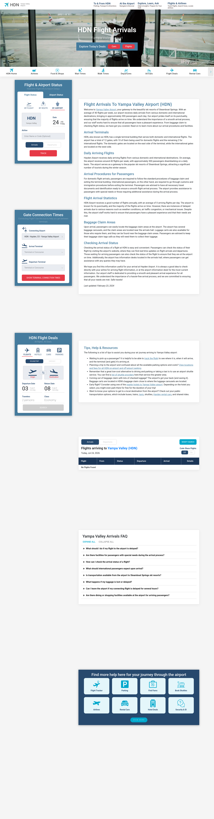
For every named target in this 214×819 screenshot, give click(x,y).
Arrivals (90, 442)
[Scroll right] (210, 71)
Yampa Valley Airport (106, 109)
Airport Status (56, 95)
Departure (141, 461)
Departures (107, 442)
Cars (114, 46)
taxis (141, 394)
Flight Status (30, 95)
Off (184, 452)
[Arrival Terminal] (33, 250)
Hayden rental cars (162, 394)
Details (190, 461)
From (101, 461)
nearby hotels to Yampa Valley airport (145, 384)
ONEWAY (52, 366)
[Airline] (43, 134)
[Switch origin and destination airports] (43, 378)
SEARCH (43, 413)
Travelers (26, 401)
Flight (83, 461)
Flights (128, 46)
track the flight (151, 358)
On (191, 452)
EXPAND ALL (89, 542)
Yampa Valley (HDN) (122, 448)
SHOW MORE (139, 720)
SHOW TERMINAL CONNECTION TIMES (43, 283)
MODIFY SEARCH (188, 442)
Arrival (167, 461)
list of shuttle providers (123, 375)
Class (46, 401)
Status (120, 461)
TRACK (43, 153)
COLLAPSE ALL (106, 542)
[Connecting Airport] (34, 234)
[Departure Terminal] (34, 265)
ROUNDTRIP (34, 366)
